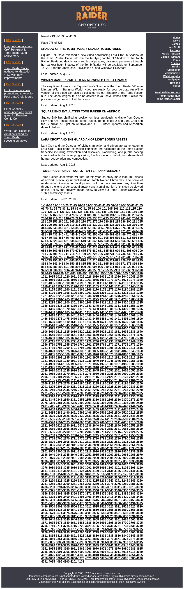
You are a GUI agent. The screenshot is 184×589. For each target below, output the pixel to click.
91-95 (87, 208)
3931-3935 (92, 545)
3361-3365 (63, 493)
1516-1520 (92, 321)
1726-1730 (92, 341)
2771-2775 (77, 438)
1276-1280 (107, 299)
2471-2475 (121, 409)
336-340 (137, 224)
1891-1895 (63, 357)
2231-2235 (136, 386)
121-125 (53, 211)
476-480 (46, 237)
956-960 (114, 270)
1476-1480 (77, 318)
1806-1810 (121, 347)
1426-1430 (136, 312)
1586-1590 (92, 328)
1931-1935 (77, 360)
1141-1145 (121, 286)
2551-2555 (48, 419)
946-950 (92, 270)
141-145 (101, 211)
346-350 (58, 228)
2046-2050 (107, 370)
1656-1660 (92, 334)
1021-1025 (77, 276)
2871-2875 (63, 448)
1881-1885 (136, 354)
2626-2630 (63, 425)
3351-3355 (136, 490)
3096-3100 (107, 467)
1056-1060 (77, 279)
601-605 (126, 244)
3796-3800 (107, 532)
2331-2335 (121, 396)
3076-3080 (48, 467)
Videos (165, 56)
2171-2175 (63, 383)
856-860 (92, 263)
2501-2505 (107, 412)
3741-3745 (48, 529)
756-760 (69, 257)
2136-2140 (63, 380)
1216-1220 (136, 292)
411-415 (103, 231)
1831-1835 (92, 351)
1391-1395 (136, 309)
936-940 (69, 270)
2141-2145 (77, 380)
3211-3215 (136, 477)
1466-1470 (48, 318)
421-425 (126, 231)
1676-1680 (48, 338)
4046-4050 (121, 555)
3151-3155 (63, 474)
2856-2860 (121, 445)
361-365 (92, 228)
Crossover (173, 69)
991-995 (94, 273)
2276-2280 (63, 393)
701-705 (46, 253)
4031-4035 (77, 555)
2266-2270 (136, 389)
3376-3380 (107, 493)
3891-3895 (77, 542)
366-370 (103, 228)
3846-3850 (48, 538)
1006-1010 (136, 273)
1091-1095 (77, 283)
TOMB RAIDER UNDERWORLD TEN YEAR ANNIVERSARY (80, 170)
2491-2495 (77, 412)
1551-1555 (92, 325)
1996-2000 (63, 367)
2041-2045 (92, 370)
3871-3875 (121, 538)
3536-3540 (63, 509)
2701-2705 (77, 432)
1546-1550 (77, 325)
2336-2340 (136, 396)
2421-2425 (77, 406)
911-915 (114, 266)
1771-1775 (121, 344)
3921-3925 (63, 545)
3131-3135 (107, 470)
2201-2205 (48, 386)
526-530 (58, 241)
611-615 (46, 247)
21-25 (73, 205)
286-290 (126, 221)
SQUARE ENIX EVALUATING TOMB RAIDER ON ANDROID (80, 111)
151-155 (125, 211)
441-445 (69, 234)
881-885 (46, 266)
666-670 (69, 250)
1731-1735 (107, 341)
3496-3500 (48, 506)
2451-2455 (63, 409)
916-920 (126, 266)
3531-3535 (48, 509)
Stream (175, 53)
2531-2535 (92, 415)
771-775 (103, 257)
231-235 (103, 218)
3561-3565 (136, 509)
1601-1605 (136, 328)
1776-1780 (136, 344)
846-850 (69, 263)
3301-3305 (92, 487)
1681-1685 (63, 338)
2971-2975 (48, 457)
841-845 (58, 263)
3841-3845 (136, 535)
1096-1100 (92, 283)
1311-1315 (107, 302)
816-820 (103, 260)
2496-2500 (92, 412)
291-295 (137, 221)
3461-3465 (48, 503)
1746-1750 (48, 344)
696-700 (137, 250)
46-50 (114, 205)
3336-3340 (92, 490)
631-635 (92, 247)
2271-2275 (48, 393)
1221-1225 (48, 296)
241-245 (126, 218)
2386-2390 (77, 402)
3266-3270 (92, 483)
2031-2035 (63, 370)
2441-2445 (136, 406)
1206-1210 (107, 292)
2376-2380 (48, 402)
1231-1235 (77, 296)
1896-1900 (77, 357)
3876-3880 (136, 538)
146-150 (113, 211)
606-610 (137, 244)
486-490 (69, 237)
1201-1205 (92, 292)
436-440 (58, 234)
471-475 (137, 234)
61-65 (139, 205)
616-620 (58, 247)
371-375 (114, 228)
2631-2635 (77, 425)
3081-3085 (63, 467)
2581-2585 (136, 419)
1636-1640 (136, 331)
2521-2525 (63, 415)
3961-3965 (77, 548)
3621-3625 (107, 516)
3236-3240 (107, 480)
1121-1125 (63, 286)
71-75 (53, 208)
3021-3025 (92, 461)
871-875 (126, 263)
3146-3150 (48, 474)
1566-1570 (136, 325)
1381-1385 (107, 309)
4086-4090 (136, 558)
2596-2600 (77, 422)
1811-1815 (136, 347)
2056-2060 (136, 370)
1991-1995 (48, 367)
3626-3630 (121, 516)
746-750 (46, 257)
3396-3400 (63, 496)
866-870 (114, 263)
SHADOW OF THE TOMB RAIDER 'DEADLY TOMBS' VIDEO (81, 48)
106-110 (119, 208)
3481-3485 (107, 503)
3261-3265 (77, 483)
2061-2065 (48, 373)
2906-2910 (63, 451)
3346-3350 (121, 490)
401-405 (80, 231)
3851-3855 (63, 538)
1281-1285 (121, 299)
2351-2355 (77, 399)
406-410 (92, 231)
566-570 (46, 244)
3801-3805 (121, 532)
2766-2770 (63, 438)
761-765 (80, 257)
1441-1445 (77, 315)
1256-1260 (48, 299)
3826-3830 (92, 535)
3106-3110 (136, 467)
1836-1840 (107, 351)
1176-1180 (121, 289)
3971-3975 (107, 548)
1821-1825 (63, 351)
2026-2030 (48, 370)
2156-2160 (121, 380)
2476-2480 (136, 409)
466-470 (126, 234)
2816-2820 (107, 441)
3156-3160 (77, 474)
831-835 (137, 260)
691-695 (126, 250)
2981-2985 (77, 457)
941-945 (80, 270)
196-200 (126, 215)
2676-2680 (107, 428)
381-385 (137, 228)
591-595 (103, 244)
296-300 (46, 224)
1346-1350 (107, 305)
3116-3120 (63, 470)
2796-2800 (48, 441)
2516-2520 (48, 415)
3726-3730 (107, 525)
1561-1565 (121, 325)
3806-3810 (136, 532)
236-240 (114, 218)
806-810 (80, 260)
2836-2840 (63, 445)
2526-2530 (77, 415)
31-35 (89, 205)
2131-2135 (48, 380)
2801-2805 (63, 441)
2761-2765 (48, 438)
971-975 (46, 273)
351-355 (69, 228)
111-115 (130, 208)
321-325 (103, 224)
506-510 (114, 237)
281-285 (114, 221)
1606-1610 (48, 331)
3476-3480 (92, 503)
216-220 (69, 218)
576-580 (69, 244)
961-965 (126, 270)
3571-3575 (63, 513)
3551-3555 (107, 509)
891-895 (69, 266)
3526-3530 (136, 506)
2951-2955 (92, 454)
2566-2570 (92, 419)
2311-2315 (63, 396)
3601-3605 (48, 516)
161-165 (46, 215)
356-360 (80, 228)
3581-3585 (92, 513)
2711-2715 (107, 432)
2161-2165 (136, 380)
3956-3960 (63, 548)
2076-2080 (92, 373)
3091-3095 (92, 467)
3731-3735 (121, 525)
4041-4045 (107, 555)
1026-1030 (92, 276)
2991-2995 (107, 457)
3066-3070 (121, 464)
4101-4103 (77, 561)
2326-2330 (107, 396)
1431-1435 (48, 315)
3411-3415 (107, 496)
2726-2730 (48, 435)
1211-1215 (121, 292)
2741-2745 (92, 435)
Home (176, 37)
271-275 (92, 221)
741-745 (137, 253)
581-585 (80, 244)
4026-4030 (63, 555)
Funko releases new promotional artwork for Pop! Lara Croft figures (19, 93)
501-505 (103, 237)
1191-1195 (63, 292)
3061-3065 (107, 464)
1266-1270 (77, 299)
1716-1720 (63, 341)
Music (165, 53)
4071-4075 (92, 558)
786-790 (137, 257)
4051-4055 (136, 555)
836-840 (46, 263)
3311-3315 (121, 487)
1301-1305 (77, 302)
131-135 (77, 211)
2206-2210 (63, 386)
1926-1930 (63, 360)
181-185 (92, 215)
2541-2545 (121, 415)
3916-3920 (48, 545)
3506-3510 (77, 506)
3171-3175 (121, 474)
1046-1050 (48, 279)
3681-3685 (77, 522)
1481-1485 (92, 318)
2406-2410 (136, 402)
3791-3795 (92, 532)
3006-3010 (48, 461)
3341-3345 (107, 490)
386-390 (46, 231)
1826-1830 (77, 351)
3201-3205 (107, 477)
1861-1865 (77, 354)
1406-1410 (77, 312)
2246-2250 (77, 389)
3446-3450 (107, 500)
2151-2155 (107, 380)
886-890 (58, 266)
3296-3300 (77, 487)
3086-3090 (77, 467)
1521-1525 (107, 321)
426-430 (137, 231)
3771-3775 (136, 529)
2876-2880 (77, 448)
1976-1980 (107, 364)
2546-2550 (136, 415)
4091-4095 (48, 561)
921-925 (137, 266)
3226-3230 (77, 480)
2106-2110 (77, 377)
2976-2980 (63, 457)
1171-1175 (107, 289)
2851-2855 (107, 445)
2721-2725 (136, 432)
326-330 (114, 224)
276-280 (103, 221)
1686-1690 (77, 338)
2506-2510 (121, 412)
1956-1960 (48, 364)
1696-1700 (107, 338)
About (176, 86)
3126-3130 (92, 470)
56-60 (131, 205)
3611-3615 (77, 516)
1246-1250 (121, 296)
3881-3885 (48, 542)
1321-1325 (136, 302)
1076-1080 (136, 279)
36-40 (98, 205)
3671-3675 (48, 522)
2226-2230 (121, 386)
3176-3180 (136, 474)
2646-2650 (121, 425)
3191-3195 (77, 477)
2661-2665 (63, 428)
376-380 (126, 228)
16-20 (65, 205)
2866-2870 (48, 448)
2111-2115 (92, 377)
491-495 (80, 237)
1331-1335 (63, 305)
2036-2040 (77, 370)
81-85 (70, 208)
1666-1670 (121, 334)
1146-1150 (136, 286)
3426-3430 (48, 500)
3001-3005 (136, 457)
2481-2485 (48, 412)
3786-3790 (77, 532)
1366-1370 (63, 309)
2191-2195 (121, 383)
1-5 (43, 205)
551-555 (114, 241)
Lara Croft (174, 47)
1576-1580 (63, 328)
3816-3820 (63, 535)
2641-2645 (107, 425)
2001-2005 (77, 367)
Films (176, 60)
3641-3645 (63, 519)
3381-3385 (121, 493)
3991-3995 (63, 551)
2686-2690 (136, 428)
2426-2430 (92, 406)
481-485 (58, 237)
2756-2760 (136, 435)
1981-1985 (121, 364)
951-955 (103, 270)
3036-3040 (136, 461)
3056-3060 (92, 464)
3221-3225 (63, 480)
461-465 (114, 234)
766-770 (92, 257)
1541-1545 (63, 325)
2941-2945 (63, 454)
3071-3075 (136, 464)
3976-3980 (121, 548)
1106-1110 (121, 283)
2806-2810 (77, 441)
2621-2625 (48, 425)
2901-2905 (48, 451)
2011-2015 (107, 367)
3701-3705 (136, 522)
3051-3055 (77, 464)
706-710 (58, 253)
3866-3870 (107, 538)
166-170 (58, 215)
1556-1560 (107, 325)
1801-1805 (107, 347)
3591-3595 (121, 513)
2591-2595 (63, 422)
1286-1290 (136, 299)
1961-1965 (63, 364)
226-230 (92, 218)
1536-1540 (48, 325)
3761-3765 (107, 529)
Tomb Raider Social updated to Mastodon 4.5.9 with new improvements (17, 73)
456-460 (103, 234)
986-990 (82, 273)
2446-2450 (48, 409)
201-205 (137, 215)
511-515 (126, 237)
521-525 (46, 241)
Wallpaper (174, 79)
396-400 (69, 231)
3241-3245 (121, 480)
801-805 (69, 260)
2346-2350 (63, 399)
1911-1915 (121, 357)
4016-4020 (136, 551)
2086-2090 (121, 373)
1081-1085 (48, 283)
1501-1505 (48, 321)
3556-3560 (121, 509)
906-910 (103, 266)
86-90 (78, 208)
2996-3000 (121, 457)
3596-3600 (136, 513)
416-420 (114, 231)
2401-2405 (121, 402)
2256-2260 (107, 389)
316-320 (92, 224)
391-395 (58, 231)
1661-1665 (107, 334)
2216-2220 (92, 386)
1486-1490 (107, 318)
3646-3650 (77, 519)
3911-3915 (136, 542)
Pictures (175, 50)
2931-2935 (136, 451)
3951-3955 (48, 548)
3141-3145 (136, 470)
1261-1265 (63, 299)
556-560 (126, 241)
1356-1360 (136, 305)
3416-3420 (121, 496)
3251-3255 (48, 483)
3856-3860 (77, 538)
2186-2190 (107, 383)
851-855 (80, 263)
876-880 (137, 263)
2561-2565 (77, 419)
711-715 (69, 253)
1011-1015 (48, 276)
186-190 (103, 215)
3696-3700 (121, 522)
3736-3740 (136, 525)
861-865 (103, 263)
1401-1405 (63, 312)
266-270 (80, 221)
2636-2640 (92, 425)
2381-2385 (63, 402)
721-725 (92, 253)
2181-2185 (92, 383)
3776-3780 (48, 532)
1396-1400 (48, 312)
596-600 (114, 244)
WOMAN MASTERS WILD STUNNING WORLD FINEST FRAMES (84, 80)
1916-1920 (136, 357)
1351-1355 (121, 305)
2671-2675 (92, 428)
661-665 (58, 250)
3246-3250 (136, 480)
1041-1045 (136, 276)
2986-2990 (92, 457)
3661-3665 (121, 519)
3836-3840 (121, 535)
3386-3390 (136, 493)
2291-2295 (107, 393)
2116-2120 (107, 377)
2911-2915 (77, 451)
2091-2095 (136, 373)
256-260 (58, 221)
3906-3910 (121, 542)
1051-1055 (63, 279)
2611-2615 (121, 422)
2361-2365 (107, 399)
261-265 (69, 221)
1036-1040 (121, 276)
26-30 (81, 205)
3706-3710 (48, 525)
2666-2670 (77, 428)
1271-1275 (92, 299)
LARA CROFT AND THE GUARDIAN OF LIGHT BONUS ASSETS (84, 139)
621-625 (69, 247)
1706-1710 (136, 338)
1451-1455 (107, 315)
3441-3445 (92, 500)
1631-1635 (121, 331)
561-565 (137, 241)
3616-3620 (92, 516)
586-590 (92, 244)
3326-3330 (63, 490)
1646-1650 (63, 334)
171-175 (69, 215)
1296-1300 (63, 302)
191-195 (114, 215)
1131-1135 (92, 286)
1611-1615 (63, 331)
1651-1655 (77, 334)
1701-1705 (121, 338)
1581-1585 (77, 328)
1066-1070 (107, 279)
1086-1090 (63, 283)
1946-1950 (121, 360)
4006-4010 (107, 551)
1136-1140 (107, 286)
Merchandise (172, 73)
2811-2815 (92, 441)
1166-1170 (92, 289)
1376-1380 (92, 309)
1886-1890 (48, 357)
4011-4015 (121, 551)
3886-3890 (63, 542)
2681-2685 (121, 428)
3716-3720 (77, 525)
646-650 (126, 247)
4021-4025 (48, 555)
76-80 (62, 208)
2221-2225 (107, 386)
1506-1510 (63, 321)
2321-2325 (92, 396)
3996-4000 (77, 551)
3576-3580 (77, 513)
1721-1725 (77, 341)
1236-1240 (92, 296)
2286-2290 (92, 393)
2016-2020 (121, 367)
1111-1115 (136, 283)
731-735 (114, 253)
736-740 (126, 253)
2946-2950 (77, 454)
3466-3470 (63, 503)
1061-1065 (92, 279)
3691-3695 (107, 522)
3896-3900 (92, 542)
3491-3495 (136, 503)
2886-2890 (107, 448)
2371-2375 (136, 399)
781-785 (126, 257)
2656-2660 (48, 428)
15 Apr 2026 (13, 84)
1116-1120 (48, 286)
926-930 (46, 270)
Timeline (175, 82)
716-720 (80, 253)
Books (176, 66)
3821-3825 (77, 535)
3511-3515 (92, 506)
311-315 (80, 224)
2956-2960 (107, 454)
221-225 (80, 218)
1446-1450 (92, 315)
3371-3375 (92, 493)
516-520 (137, 237)
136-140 (89, 211)
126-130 (65, 211)
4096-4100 (63, 561)
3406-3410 (92, 496)
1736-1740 (121, 341)
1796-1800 (92, 347)
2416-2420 (63, 406)
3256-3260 (63, 483)
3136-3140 (121, 470)
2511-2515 (136, 412)
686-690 (114, 250)
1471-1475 (63, 318)
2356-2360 (92, 399)
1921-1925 (48, 360)
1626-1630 (107, 331)
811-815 (92, 260)
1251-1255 (136, 296)
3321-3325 (48, 490)
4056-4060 (48, 558)
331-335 (126, 224)
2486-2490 (63, 412)
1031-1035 (107, 276)
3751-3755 (77, 529)
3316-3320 (136, 487)
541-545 (92, 241)
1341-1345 (92, 305)
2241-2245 (63, 389)
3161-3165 (92, 474)
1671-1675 (136, 334)
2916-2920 (92, 451)
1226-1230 (63, 296)
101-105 (107, 208)
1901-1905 (92, 357)
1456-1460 (121, 315)
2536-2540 (107, 415)
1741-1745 (136, 341)
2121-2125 (121, 377)
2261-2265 (121, 389)
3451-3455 (121, 500)
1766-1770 (107, 344)
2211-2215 (77, 386)
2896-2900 (136, 448)
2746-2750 (107, 435)
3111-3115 (48, 470)
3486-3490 (121, 503)
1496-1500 (136, 318)
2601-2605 (92, 422)
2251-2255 (92, 389)
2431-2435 (107, 406)
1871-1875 (107, 354)
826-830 (126, 260)
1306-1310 (92, 302)
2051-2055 (121, 370)
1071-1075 (121, 279)
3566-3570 (48, 513)
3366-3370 (77, 493)
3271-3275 (107, 483)
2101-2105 (63, 377)
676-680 (92, 250)
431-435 (46, 234)
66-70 (45, 208)
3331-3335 (77, 490)
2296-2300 (121, 393)
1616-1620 (77, 331)
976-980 (58, 273)
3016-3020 (77, 461)
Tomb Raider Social (168, 99)
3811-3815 (48, 535)
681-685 (103, 250)
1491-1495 (121, 318)
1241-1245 (107, 296)
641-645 (114, 247)
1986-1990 (136, 364)
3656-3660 (107, 519)
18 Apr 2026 (13, 40)
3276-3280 (121, 483)
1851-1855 (48, 354)
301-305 (58, 224)
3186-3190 (63, 477)
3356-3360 (48, 493)
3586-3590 (107, 513)
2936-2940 (48, 454)
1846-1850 (136, 351)
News (176, 40)
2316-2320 (77, 396)
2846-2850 (92, 445)
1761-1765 (92, 344)
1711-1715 (48, 341)
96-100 (96, 208)
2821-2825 (121, 441)
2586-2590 (48, 422)
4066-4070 (77, 558)
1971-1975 (92, 364)
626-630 (80, 247)
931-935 (58, 270)
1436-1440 (63, 315)
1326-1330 (48, 305)
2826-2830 (136, 441)
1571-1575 (48, 328)
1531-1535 (136, 321)
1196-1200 (77, 292)
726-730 (103, 253)
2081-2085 (107, 373)
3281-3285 (136, 483)
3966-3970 (92, 548)
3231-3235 (92, 480)
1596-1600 (121, 328)
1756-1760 (77, 344)
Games (175, 43)
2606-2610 (107, 422)
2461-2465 (92, 409)
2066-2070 (63, 373)
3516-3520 (107, 506)
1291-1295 (48, 302)
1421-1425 (121, 312)
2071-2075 (77, 373)
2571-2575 (107, 419)
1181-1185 (136, 289)
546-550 (103, 241)
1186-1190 (48, 292)
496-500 (92, 237)
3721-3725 (92, 525)
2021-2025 (136, 367)
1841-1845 (121, 351)
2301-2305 (136, 393)
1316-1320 (121, 302)
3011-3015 (63, 461)
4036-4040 (92, 555)
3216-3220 (48, 480)
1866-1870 (92, 354)
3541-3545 (77, 509)
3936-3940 (107, 545)
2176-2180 (77, 383)
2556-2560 (63, 419)
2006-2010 (92, 367)
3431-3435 (63, 500)
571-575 (58, 244)
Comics (175, 63)
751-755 (58, 257)
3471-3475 (77, 503)
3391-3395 (48, 496)
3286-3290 (48, 487)
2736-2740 (77, 435)
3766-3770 (121, 529)
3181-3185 (48, 477)
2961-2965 (121, 454)
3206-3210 (121, 477)
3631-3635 (136, 516)
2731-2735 (63, 435)
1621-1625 (92, 331)
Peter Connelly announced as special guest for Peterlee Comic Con (18, 113)
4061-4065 (63, 558)
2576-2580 (121, 419)
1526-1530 (121, 321)
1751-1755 (63, 344)
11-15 (56, 205)
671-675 (80, 250)
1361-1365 (48, 309)
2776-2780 (92, 438)
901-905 (92, 266)
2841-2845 (77, 445)
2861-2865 (136, 445)
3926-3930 (77, 545)
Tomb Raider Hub (169, 95)
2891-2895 (121, 448)
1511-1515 (77, 321)
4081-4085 (121, 558)
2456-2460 (77, 409)
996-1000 (106, 273)
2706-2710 (92, 432)
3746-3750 (63, 529)
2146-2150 (92, 380)
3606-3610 (63, 516)
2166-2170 (48, 383)
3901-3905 (107, 542)
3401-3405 (77, 496)
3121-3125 (77, 470)
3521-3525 (121, 506)
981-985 (70, 273)
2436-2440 (121, 406)
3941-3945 (121, 545)
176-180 (80, 215)
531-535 (69, 241)
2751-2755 (121, 435)
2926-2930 (121, 451)
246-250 (137, 218)
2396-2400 (107, 402)
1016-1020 (63, 276)
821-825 (114, 260)
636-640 (103, 247)
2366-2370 (121, 399)
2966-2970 (136, 454)
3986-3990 (48, 551)
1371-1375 (77, 309)
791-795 (46, 260)
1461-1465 (136, 315)
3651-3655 (92, 519)
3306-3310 (107, 487)
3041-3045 (48, 464)
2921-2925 (107, 451)
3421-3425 (136, 496)
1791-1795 (77, 347)
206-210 (46, 218)
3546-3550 (92, 509)
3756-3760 (92, 529)
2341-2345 (48, 399)
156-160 (137, 211)
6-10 (49, 205)
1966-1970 (77, 364)
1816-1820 (48, 351)
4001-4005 (92, 551)
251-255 (46, 221)
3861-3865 (92, 538)
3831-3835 (107, 535)
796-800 (58, 260)
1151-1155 (48, 289)
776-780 (114, 257)
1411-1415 (92, 312)
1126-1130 (77, 286)
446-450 (80, 234)
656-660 (46, 250)
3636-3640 (48, 519)
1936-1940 (92, 360)
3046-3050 (63, 464)
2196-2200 (136, 383)
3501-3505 (63, 506)
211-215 (58, 218)
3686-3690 (92, 522)
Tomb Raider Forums (167, 92)
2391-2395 (92, 402)
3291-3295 (63, 487)
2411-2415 (48, 406)
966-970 (137, 270)
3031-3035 (121, 461)
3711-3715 (63, 525)
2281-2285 (77, 393)
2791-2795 (136, 438)
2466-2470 (107, 409)
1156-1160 (63, 289)
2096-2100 (48, 377)
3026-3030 (107, 461)
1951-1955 (136, 360)
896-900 (80, 266)
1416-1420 (107, 312)
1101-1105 (107, 283)
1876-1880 (121, 354)
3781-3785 (63, 532)
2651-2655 (136, 425)
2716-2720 (121, 432)
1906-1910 (107, 357)
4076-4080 (107, 558)
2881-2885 (92, 448)
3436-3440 (77, 500)
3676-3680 (63, 522)
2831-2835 (48, 445)
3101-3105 (121, 467)
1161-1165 (77, 289)
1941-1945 (107, 360)
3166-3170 (107, 474)
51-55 (122, 205)
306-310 (69, 224)
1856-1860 (63, 354)
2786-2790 (121, 438)
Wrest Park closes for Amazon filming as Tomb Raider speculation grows (17, 135)
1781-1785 (48, 347)
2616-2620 (136, 422)
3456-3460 (136, 500)
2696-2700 (63, 432)
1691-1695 (92, 338)
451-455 (92, 234)
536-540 (80, 241)
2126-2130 (136, 377)
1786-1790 (63, 347)
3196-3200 (92, 477)
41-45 (106, 205)
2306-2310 (48, 396)
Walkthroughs (171, 76)
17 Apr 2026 (13, 62)
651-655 (137, 247)
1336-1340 (77, 305)
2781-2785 (107, 438)
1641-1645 (48, 334)
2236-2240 (48, 389)
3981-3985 (136, 548)
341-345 (46, 228)
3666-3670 (136, 519)
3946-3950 (136, 545)
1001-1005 (121, 273)
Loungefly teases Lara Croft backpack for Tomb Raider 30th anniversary (18, 51)
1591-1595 (107, 328)
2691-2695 (48, 432)
